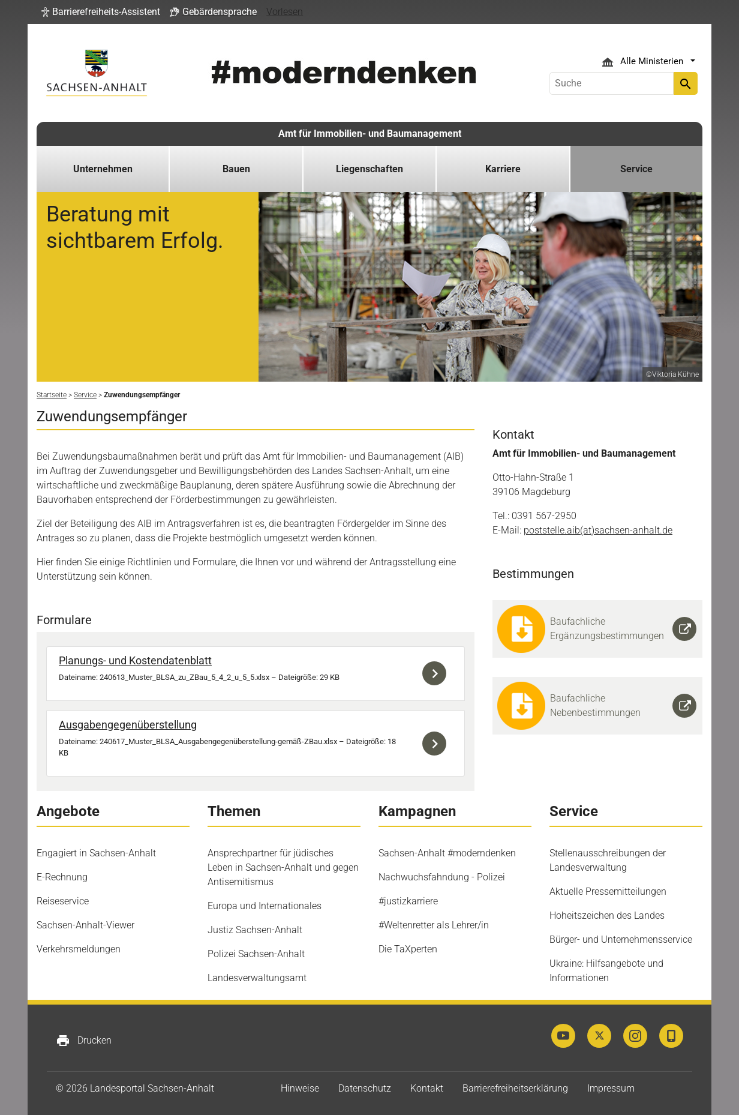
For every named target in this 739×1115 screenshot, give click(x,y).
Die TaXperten (407, 949)
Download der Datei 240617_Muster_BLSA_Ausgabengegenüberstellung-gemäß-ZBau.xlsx (437, 743)
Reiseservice (63, 901)
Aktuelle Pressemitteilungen (607, 891)
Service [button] (636, 169)
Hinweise (300, 1088)
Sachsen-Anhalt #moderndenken (447, 853)
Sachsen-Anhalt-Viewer (85, 925)
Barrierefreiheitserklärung (515, 1088)
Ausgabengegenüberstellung (128, 724)
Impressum (611, 1088)
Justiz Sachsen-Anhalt (255, 930)
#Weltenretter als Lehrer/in (433, 925)
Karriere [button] (503, 169)
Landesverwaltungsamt (257, 978)
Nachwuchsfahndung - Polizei (441, 877)
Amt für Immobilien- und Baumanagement (369, 133)
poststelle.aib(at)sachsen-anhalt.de (598, 530)
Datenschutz (364, 1088)
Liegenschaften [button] (369, 169)
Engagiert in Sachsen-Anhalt (96, 853)
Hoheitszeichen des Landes (607, 915)
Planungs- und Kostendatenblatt (135, 660)
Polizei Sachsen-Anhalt (256, 954)
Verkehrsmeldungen (79, 949)
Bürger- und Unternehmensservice (620, 939)
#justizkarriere (408, 901)
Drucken (84, 1040)
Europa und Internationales (265, 906)
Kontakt (426, 1088)
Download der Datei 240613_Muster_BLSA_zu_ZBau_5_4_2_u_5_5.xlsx (437, 673)
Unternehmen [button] (103, 169)
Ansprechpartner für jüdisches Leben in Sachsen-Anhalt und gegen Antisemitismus (283, 867)
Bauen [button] (236, 169)
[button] (100, 12)
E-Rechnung (62, 877)
